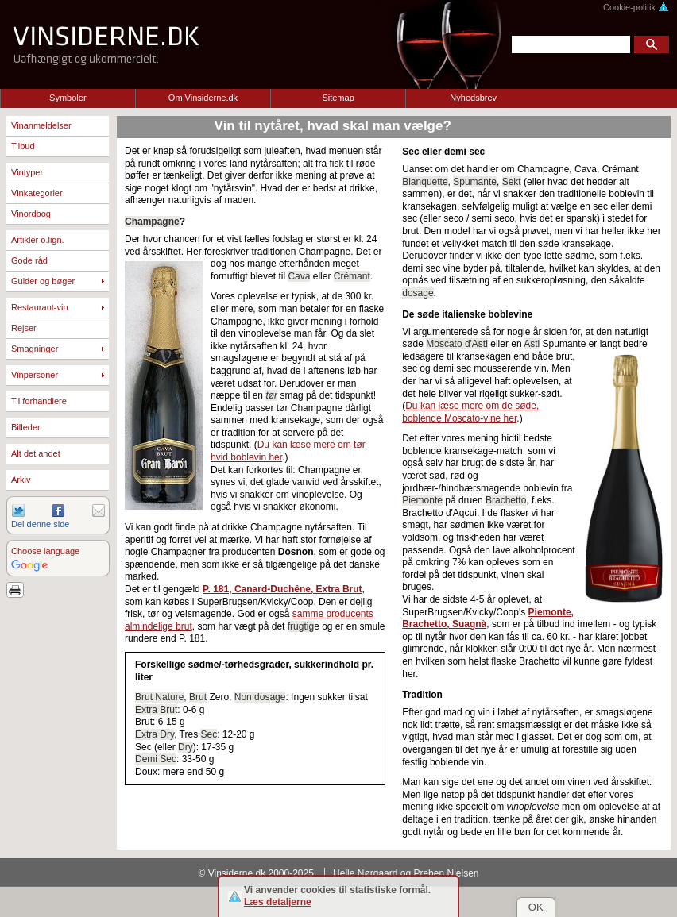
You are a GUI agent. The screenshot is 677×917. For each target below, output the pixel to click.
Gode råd (29, 260)
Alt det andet (35, 453)
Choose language (45, 551)
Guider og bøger (43, 281)
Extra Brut (156, 709)
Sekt (511, 181)
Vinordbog (31, 213)
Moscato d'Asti (457, 343)
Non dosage (260, 697)
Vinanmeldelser (41, 125)
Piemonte (422, 500)
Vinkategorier (37, 193)
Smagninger (34, 348)
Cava (299, 276)
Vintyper (27, 172)
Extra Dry (154, 734)
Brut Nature (159, 697)
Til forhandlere (39, 401)
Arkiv (20, 479)
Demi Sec (155, 759)
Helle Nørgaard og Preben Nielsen (405, 873)
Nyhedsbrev (473, 97)
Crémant (352, 276)
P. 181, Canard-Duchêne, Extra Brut (282, 589)
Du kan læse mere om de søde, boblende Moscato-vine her (470, 412)
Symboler (67, 97)
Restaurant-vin (39, 307)
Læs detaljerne (277, 901)
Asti (532, 343)
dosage (417, 293)
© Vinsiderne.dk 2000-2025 (256, 873)
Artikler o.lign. (37, 240)
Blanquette (424, 181)
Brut (198, 697)
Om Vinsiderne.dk (203, 97)
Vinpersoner (34, 375)
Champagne (152, 221)
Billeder (26, 427)
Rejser (24, 328)
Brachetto (506, 500)
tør (271, 395)
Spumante (475, 181)
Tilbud (23, 146)
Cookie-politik (636, 7)
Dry (185, 747)
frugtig (301, 626)
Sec (208, 734)
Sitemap (338, 97)
